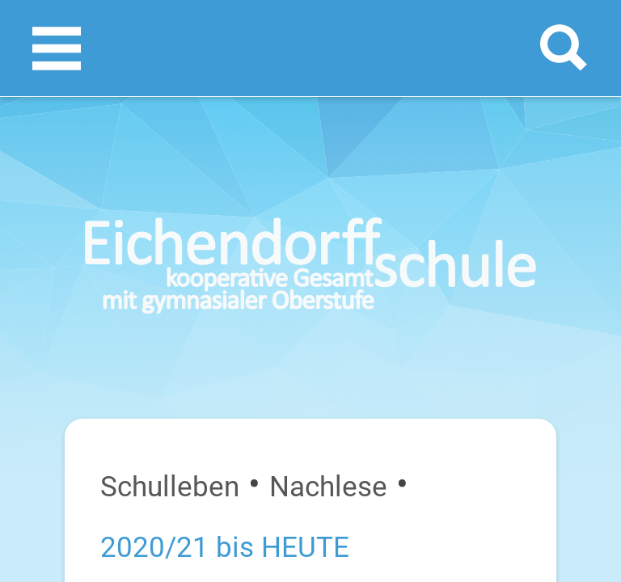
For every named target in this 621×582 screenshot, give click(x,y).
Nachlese (328, 487)
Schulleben (169, 487)
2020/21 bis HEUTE (224, 547)
